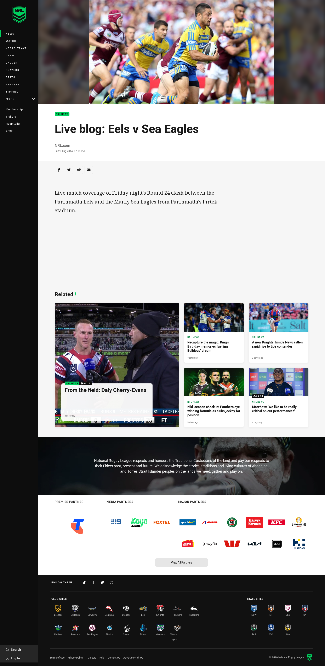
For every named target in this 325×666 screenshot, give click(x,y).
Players (12, 69)
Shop (9, 130)
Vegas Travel (17, 48)
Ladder (12, 62)
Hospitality (13, 123)
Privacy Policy (75, 657)
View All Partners (181, 562)
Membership (14, 109)
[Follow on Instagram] (111, 582)
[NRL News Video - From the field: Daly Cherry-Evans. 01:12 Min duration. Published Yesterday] (117, 365)
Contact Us (114, 657)
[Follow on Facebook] (93, 582)
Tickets (11, 116)
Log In (13, 658)
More (20, 98)
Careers (92, 657)
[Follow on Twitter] (102, 582)
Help (101, 657)
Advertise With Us (133, 657)
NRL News (62, 114)
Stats (11, 77)
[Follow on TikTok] (84, 582)
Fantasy (12, 84)
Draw (10, 55)
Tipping (12, 91)
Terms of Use (57, 657)
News (10, 33)
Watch (11, 40)
